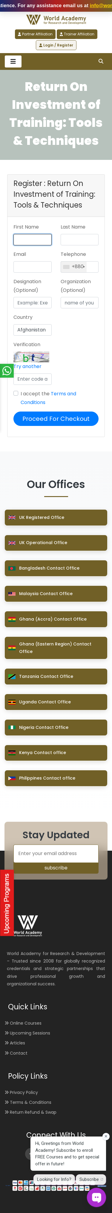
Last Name (73, 226)
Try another (27, 366)
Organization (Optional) (76, 286)
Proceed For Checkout (56, 419)
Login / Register (56, 45)
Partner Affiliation (35, 34)
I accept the (48, 398)
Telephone (73, 254)
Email (19, 254)
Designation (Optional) (27, 286)
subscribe (56, 867)
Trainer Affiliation (77, 34)
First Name (26, 226)
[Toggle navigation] (13, 61)
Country (23, 317)
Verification (26, 344)
